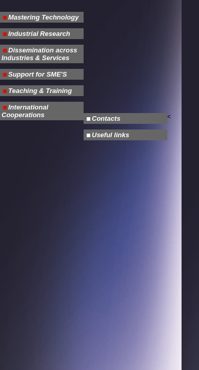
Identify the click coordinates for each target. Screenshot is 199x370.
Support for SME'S (37, 74)
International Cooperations (25, 111)
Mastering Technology (43, 17)
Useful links (110, 135)
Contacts (106, 118)
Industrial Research (39, 34)
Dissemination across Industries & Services (39, 54)
